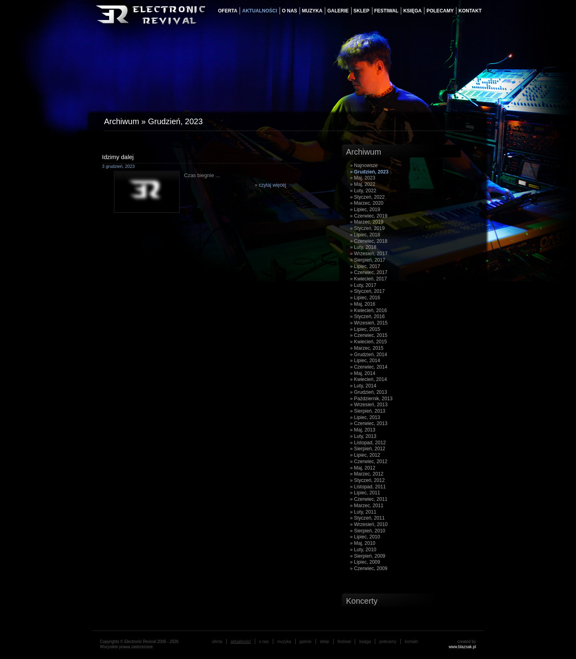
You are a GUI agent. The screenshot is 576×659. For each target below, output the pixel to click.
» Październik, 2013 (371, 398)
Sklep (362, 11)
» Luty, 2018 (363, 247)
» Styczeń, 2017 (367, 291)
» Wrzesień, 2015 (369, 323)
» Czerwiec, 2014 (368, 367)
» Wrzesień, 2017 (369, 253)
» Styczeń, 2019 (367, 228)
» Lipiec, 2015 (365, 329)
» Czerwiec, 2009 (368, 568)
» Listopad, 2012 (368, 442)
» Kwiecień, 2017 (368, 279)
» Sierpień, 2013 (367, 411)
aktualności (259, 11)
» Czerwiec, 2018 (368, 241)
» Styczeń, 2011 (367, 518)
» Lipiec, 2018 (365, 235)
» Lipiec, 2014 (365, 360)
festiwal (386, 11)
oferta (227, 11)
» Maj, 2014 (362, 373)
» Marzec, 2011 (366, 505)
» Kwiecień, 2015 (368, 342)
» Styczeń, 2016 (367, 316)
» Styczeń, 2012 (367, 480)
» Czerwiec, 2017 (368, 272)
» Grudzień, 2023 (369, 172)
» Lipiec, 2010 (365, 537)
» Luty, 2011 (363, 512)
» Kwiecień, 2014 (368, 379)
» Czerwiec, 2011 (368, 499)
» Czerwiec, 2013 (368, 423)
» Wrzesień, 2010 (369, 524)
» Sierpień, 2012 (367, 448)
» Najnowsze (364, 165)
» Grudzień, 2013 (368, 392)
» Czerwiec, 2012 (368, 461)
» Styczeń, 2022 (367, 197)
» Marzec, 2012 (366, 474)
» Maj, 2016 (362, 304)
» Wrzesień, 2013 (369, 404)
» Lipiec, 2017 (365, 266)
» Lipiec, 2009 (365, 562)
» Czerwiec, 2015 (368, 335)
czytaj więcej (272, 185)
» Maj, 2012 (362, 468)
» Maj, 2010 (362, 543)
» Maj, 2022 (362, 184)
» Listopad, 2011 (368, 487)
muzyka (312, 11)
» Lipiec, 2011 (365, 493)
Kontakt (470, 11)
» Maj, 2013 (362, 430)
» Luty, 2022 (363, 190)
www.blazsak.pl (462, 647)
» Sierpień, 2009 (367, 556)
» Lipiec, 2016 (365, 297)
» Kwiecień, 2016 (368, 310)
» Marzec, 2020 (366, 203)
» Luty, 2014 (363, 386)
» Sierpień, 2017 (367, 260)
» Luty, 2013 (363, 436)
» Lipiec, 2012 (365, 455)
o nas (289, 11)
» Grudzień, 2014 (368, 354)
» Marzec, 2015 (366, 348)
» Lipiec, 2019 (365, 209)
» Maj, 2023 (362, 178)
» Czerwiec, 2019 (368, 216)
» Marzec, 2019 (366, 222)
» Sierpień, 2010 (367, 531)
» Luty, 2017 (363, 285)
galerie (337, 11)
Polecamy (440, 11)
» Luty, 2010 (363, 549)
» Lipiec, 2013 (365, 417)
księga (412, 11)
